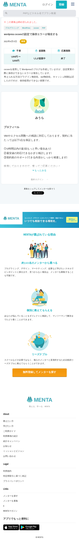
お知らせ (7, 446)
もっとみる (40, 170)
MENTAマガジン (10, 511)
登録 (61, 4)
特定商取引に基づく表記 (14, 476)
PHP (43, 28)
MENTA (40, 537)
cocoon (36, 28)
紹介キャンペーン (11, 441)
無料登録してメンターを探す (39, 372)
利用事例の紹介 (10, 436)
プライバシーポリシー (13, 481)
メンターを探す (10, 496)
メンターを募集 (10, 501)
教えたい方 (8, 421)
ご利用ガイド (9, 431)
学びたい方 (8, 426)
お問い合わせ (9, 456)
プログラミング (12, 28)
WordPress (26, 28)
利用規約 (7, 471)
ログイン (47, 4)
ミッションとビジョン (13, 451)
